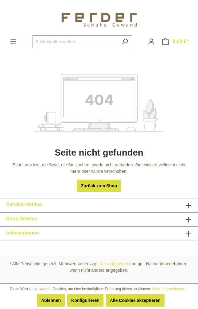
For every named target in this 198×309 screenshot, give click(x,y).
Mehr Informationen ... (170, 289)
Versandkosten (114, 263)
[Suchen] (125, 41)
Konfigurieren (85, 300)
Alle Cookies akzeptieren (135, 300)
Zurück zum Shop (99, 185)
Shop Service (21, 218)
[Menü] (13, 41)
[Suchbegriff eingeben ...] (75, 41)
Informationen (22, 232)
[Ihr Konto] (151, 41)
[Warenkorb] (175, 41)
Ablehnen (51, 300)
